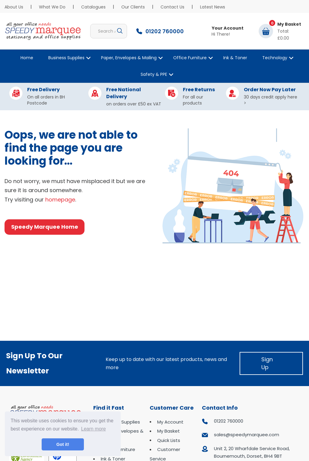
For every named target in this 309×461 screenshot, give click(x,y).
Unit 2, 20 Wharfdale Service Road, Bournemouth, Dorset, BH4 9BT (252, 452)
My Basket (168, 431)
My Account (170, 422)
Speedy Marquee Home (44, 226)
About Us (14, 7)
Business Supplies (66, 58)
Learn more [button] (93, 428)
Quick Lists (168, 440)
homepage (60, 199)
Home (27, 58)
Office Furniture (190, 58)
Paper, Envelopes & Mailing (129, 58)
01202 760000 (228, 421)
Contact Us (172, 7)
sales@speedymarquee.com (246, 434)
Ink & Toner (235, 58)
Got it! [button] (62, 444)
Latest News (212, 7)
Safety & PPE (154, 74)
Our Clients (133, 7)
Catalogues (93, 7)
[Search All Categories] (108, 31)
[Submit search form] (120, 31)
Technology (274, 58)
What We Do (52, 7)
